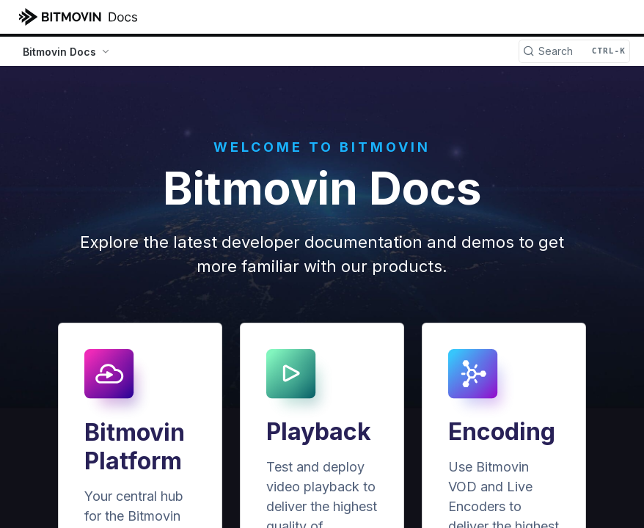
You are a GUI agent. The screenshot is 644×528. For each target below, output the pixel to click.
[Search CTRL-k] (574, 51)
